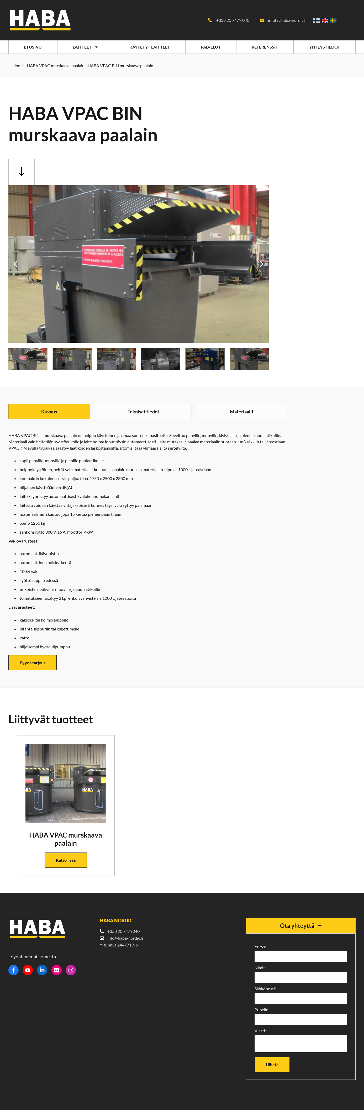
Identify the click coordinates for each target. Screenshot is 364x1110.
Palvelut (211, 46)
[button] (15, 264)
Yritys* (261, 946)
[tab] (48, 411)
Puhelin (261, 1009)
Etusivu (33, 46)
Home (18, 65)
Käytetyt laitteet (149, 46)
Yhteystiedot (324, 46)
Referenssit (265, 46)
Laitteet (85, 47)
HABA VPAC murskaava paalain (56, 65)
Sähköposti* (265, 988)
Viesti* (261, 1030)
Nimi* (260, 967)
